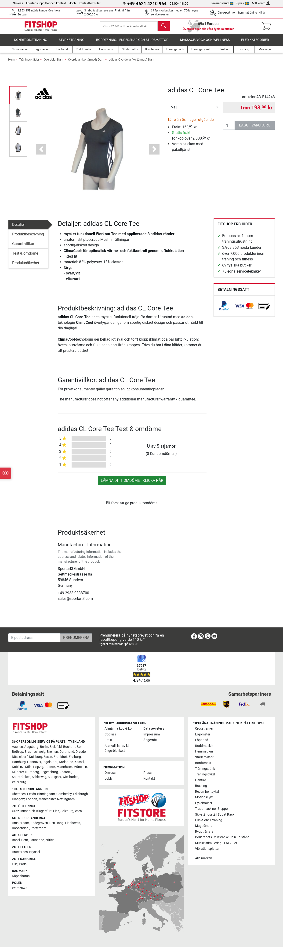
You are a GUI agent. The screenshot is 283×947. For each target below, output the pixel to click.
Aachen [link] (17, 747)
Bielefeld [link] (56, 747)
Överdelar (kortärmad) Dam (86, 63)
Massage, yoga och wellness (205, 43)
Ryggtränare (204, 832)
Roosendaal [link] (20, 828)
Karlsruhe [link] (66, 762)
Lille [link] (15, 864)
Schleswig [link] (39, 777)
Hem (11, 63)
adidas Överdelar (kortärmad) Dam (131, 63)
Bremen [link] (52, 752)
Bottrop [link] (17, 752)
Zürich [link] (49, 840)
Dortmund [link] (66, 752)
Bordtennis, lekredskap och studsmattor (132, 43)
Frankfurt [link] (60, 757)
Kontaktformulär (89, 3)
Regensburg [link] (49, 772)
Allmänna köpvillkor (119, 729)
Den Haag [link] (56, 823)
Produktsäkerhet (25, 266)
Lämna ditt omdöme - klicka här (132, 484)
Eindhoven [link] (72, 823)
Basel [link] (16, 840)
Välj (174, 110)
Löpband (201, 740)
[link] (223, 309)
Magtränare (203, 826)
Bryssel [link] (34, 852)
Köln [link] (28, 767)
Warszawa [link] (19, 888)
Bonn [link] (80, 747)
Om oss (18, 3)
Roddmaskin (204, 746)
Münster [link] (18, 772)
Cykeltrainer (203, 803)
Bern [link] (24, 840)
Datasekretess (153, 729)
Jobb (72, 3)
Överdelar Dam (53, 63)
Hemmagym (204, 751)
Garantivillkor (23, 247)
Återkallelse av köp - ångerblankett (119, 748)
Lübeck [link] (50, 767)
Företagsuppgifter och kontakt (46, 3)
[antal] (229, 128)
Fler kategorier (255, 43)
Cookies (110, 734)
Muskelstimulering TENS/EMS (216, 843)
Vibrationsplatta (207, 849)
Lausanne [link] (36, 840)
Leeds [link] (31, 794)
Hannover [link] (34, 762)
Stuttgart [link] (54, 777)
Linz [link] (56, 811)
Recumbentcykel (207, 792)
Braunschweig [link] (35, 752)
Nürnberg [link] (32, 772)
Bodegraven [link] (39, 823)
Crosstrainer (204, 729)
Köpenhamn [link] (21, 876)
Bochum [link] (69, 747)
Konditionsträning (30, 43)
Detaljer (18, 228)
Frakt (108, 740)
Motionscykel (204, 797)
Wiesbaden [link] (70, 777)
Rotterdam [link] (38, 828)
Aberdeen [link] (19, 794)
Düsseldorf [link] (20, 757)
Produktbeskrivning (28, 237)
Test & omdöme (25, 256)
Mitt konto (261, 3)
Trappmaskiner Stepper (212, 809)
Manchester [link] (47, 799)
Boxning (201, 786)
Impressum (151, 734)
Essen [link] (48, 757)
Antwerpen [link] (20, 852)
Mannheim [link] (64, 767)
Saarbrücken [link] (21, 777)
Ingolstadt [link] (50, 762)
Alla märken (203, 858)
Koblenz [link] (18, 767)
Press (147, 773)
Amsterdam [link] (20, 823)
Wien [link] (78, 811)
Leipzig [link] (38, 767)
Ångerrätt (150, 740)
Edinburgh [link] (80, 794)
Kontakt (149, 779)
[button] (41, 152)
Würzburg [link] (19, 782)
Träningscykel (205, 774)
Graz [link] (15, 811)
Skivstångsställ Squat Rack (214, 815)
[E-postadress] (34, 637)
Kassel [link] (79, 762)
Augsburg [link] (31, 747)
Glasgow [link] (18, 799)
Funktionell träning (208, 820)
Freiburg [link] (75, 757)
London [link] (31, 799)
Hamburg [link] (19, 762)
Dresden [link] (81, 752)
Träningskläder (29, 63)
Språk (242, 3)
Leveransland (222, 3)
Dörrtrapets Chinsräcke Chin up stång (222, 837)
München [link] (80, 767)
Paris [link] (22, 864)
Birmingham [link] (46, 794)
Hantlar (200, 780)
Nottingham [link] (66, 799)
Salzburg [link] (67, 811)
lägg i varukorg (254, 128)
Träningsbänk (205, 769)
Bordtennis (203, 763)
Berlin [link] (44, 747)
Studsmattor (204, 757)
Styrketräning (71, 43)
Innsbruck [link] (27, 811)
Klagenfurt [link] (44, 811)
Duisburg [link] (35, 757)
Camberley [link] (64, 794)
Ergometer (202, 734)
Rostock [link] (65, 772)
